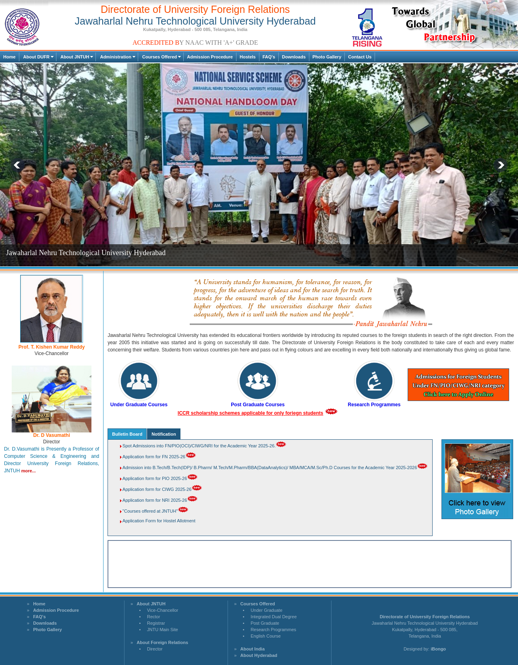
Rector (153, 616)
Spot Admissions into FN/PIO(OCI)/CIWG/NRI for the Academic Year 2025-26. (199, 445)
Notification (163, 434)
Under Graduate (266, 610)
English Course (266, 636)
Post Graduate (265, 623)
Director (155, 648)
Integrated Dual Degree (273, 616)
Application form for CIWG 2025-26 (156, 489)
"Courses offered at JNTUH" (150, 511)
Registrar (156, 623)
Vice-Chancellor (162, 610)
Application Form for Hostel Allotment (158, 520)
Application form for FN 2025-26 (153, 456)
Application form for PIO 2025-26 (154, 478)
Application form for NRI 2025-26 (154, 500)
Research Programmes (273, 629)
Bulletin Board (127, 434)
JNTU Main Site (162, 629)
